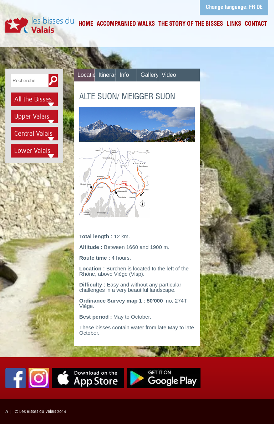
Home (85, 24)
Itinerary (108, 75)
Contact (256, 24)
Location (88, 75)
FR (252, 7)
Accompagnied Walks (126, 24)
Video (169, 75)
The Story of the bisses (190, 24)
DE (260, 7)
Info (124, 75)
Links (234, 24)
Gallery (150, 75)
